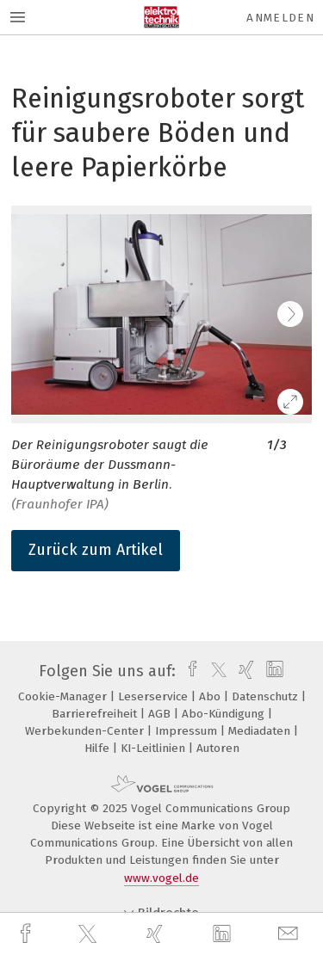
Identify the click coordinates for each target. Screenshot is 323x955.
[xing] (157, 934)
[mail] (290, 934)
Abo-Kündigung (225, 713)
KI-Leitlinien (155, 748)
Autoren (217, 748)
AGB (161, 713)
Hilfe (98, 748)
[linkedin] (224, 934)
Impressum (188, 731)
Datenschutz (266, 696)
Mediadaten (261, 731)
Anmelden (280, 17)
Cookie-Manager (64, 696)
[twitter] (89, 934)
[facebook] (27, 934)
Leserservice (154, 696)
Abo (211, 696)
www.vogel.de (161, 878)
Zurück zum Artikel (95, 549)
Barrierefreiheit (96, 713)
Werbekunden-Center (86, 731)
